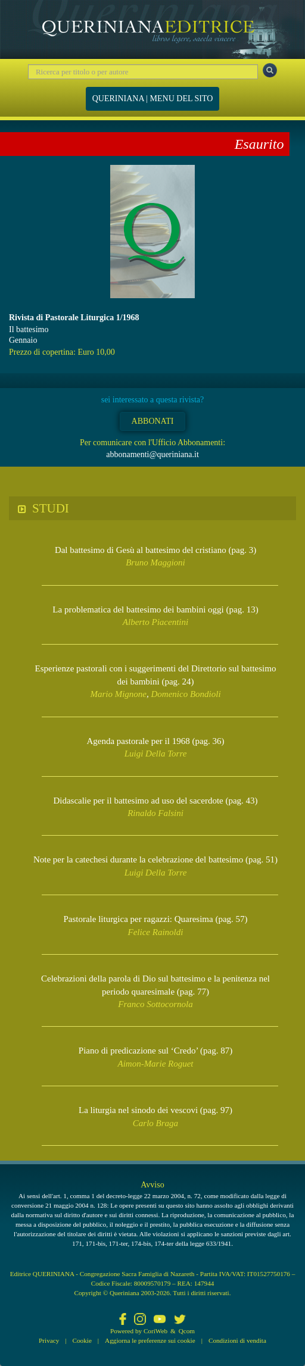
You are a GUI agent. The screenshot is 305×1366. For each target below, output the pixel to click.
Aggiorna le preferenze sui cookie (150, 1340)
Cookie (82, 1340)
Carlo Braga (155, 1123)
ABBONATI (153, 421)
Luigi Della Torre (156, 753)
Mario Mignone (118, 694)
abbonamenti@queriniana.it (152, 454)
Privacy (49, 1340)
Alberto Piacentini (155, 622)
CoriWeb (155, 1330)
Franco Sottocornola (155, 1004)
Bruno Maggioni (155, 562)
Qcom (187, 1330)
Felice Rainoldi (155, 932)
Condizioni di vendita (237, 1340)
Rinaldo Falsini (155, 813)
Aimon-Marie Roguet (155, 1063)
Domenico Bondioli (186, 694)
